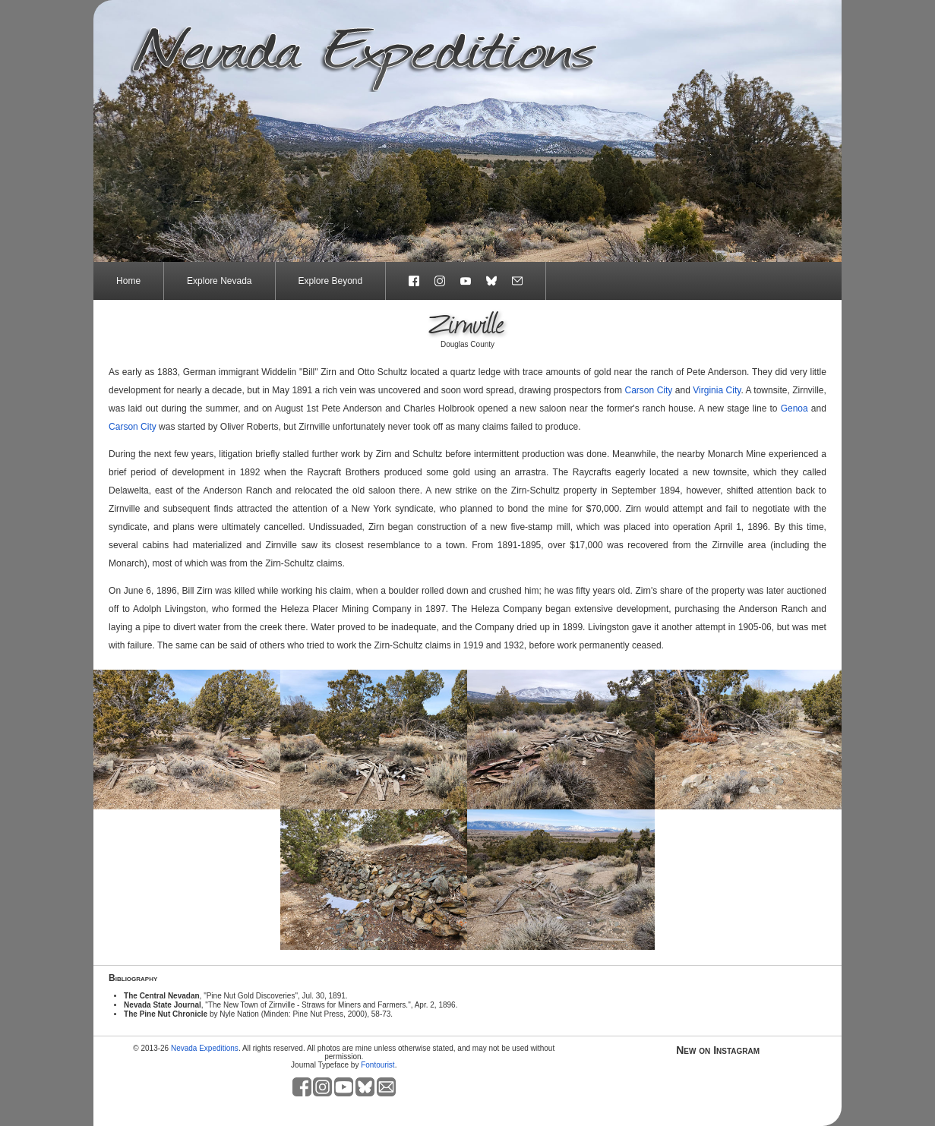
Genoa (794, 408)
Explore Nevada (219, 281)
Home (128, 281)
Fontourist (377, 1065)
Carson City (649, 390)
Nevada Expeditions (204, 1048)
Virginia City (717, 390)
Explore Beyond (331, 281)
